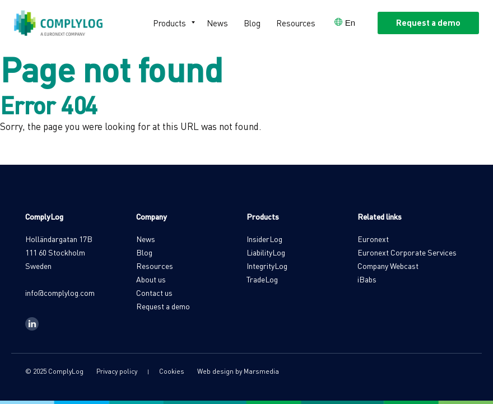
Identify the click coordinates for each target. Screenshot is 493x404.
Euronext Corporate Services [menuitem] (407, 252)
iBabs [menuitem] (366, 279)
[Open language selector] (345, 22)
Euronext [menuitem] (373, 239)
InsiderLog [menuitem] (264, 239)
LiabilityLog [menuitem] (265, 252)
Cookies (171, 371)
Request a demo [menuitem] (163, 306)
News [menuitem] (217, 23)
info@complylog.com (60, 292)
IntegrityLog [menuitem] (266, 266)
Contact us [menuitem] (154, 292)
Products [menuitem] (169, 23)
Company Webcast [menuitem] (387, 266)
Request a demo (428, 22)
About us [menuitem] (151, 279)
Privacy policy (116, 371)
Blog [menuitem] (252, 23)
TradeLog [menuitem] (262, 279)
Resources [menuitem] (295, 23)
